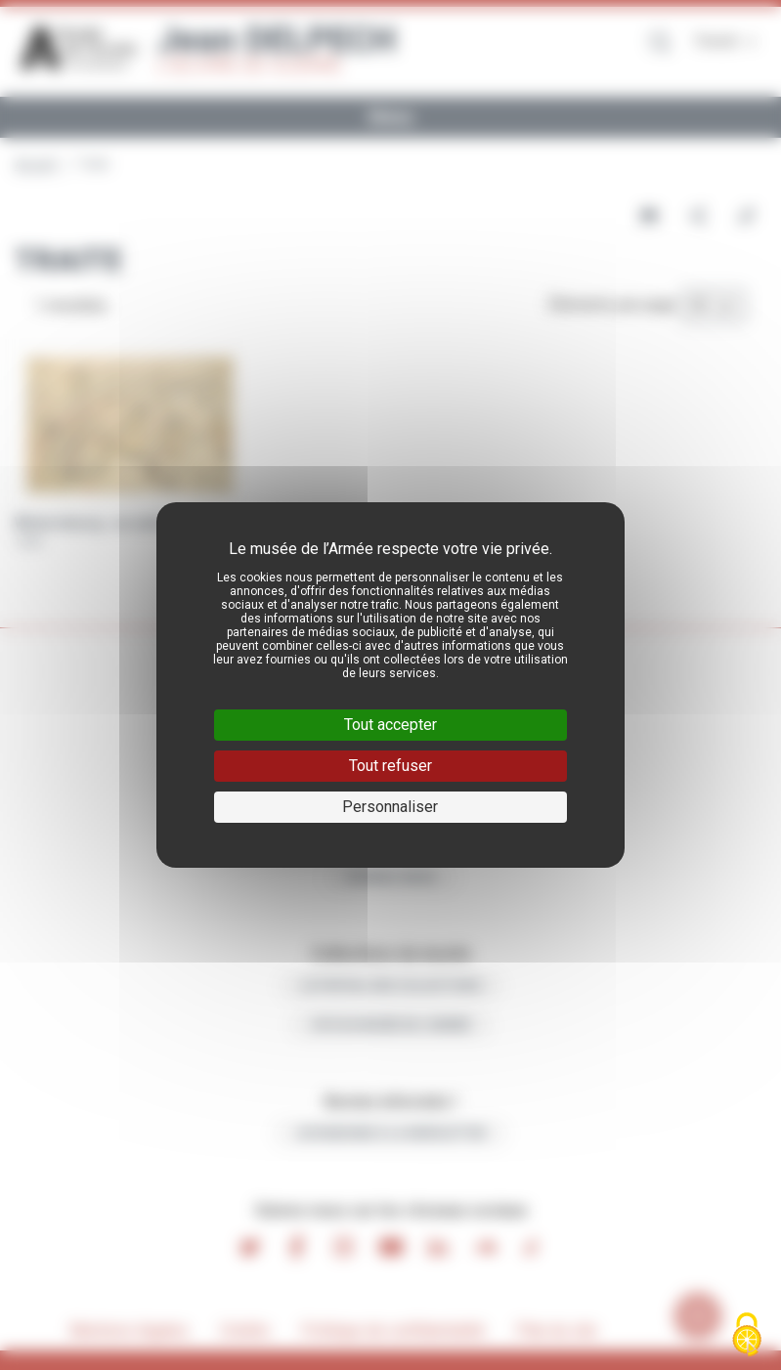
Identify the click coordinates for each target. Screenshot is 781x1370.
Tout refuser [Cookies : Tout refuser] (390, 765)
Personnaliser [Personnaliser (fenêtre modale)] (390, 806)
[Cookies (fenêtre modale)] (747, 1336)
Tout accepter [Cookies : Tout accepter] (390, 724)
